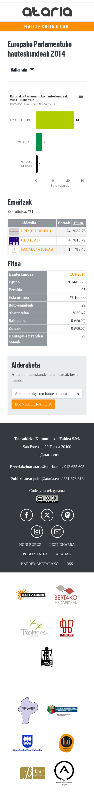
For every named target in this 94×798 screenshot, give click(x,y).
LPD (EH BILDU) (36, 231)
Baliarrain (23, 70)
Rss (70, 564)
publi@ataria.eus (46, 479)
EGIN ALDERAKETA (33, 404)
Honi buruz (30, 545)
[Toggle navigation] (7, 11)
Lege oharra (62, 545)
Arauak (63, 554)
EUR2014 (77, 274)
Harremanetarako (40, 564)
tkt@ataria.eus (46, 455)
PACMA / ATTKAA (37, 249)
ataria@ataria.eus (47, 467)
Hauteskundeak (47, 27)
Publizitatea (35, 554)
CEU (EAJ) (30, 240)
